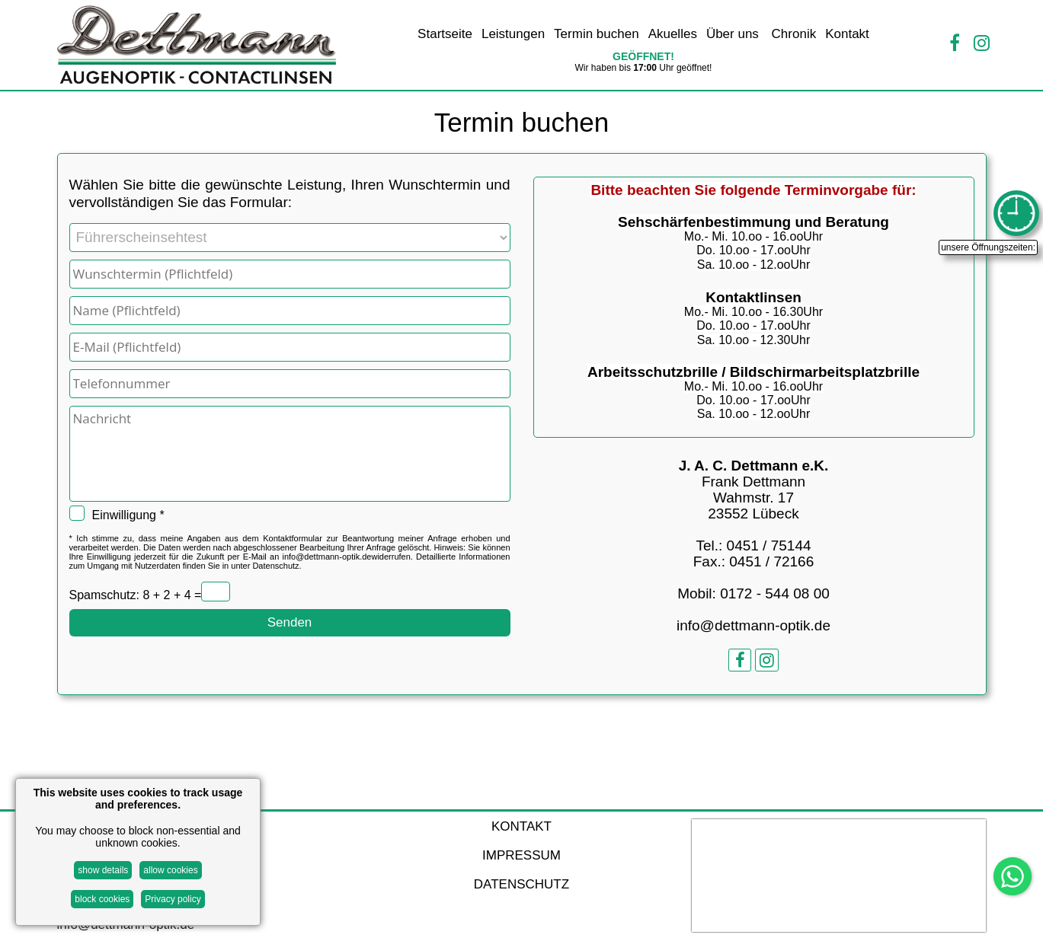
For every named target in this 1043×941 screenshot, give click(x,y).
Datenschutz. (276, 565)
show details (103, 870)
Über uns (734, 34)
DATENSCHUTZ (521, 884)
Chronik (794, 34)
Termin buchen (596, 34)
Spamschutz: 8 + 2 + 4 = (135, 595)
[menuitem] (445, 35)
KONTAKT (521, 826)
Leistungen (513, 34)
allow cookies (170, 870)
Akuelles (672, 34)
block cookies (102, 899)
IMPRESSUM (521, 855)
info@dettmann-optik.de (326, 556)
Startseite (445, 34)
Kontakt (847, 34)
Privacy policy (172, 899)
